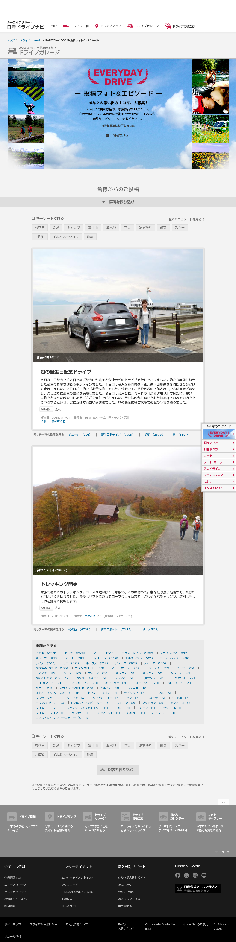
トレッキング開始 (59, 584)
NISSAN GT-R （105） (53, 668)
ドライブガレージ (30, 40)
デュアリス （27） (184, 678)
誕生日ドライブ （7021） (118, 434)
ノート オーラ (213, 462)
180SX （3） (181, 698)
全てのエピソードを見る (184, 219)
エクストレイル (213, 488)
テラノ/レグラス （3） (51, 702)
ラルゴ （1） (123, 707)
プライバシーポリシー (43, 924)
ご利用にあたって (77, 924)
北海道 (39, 237)
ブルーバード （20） (180, 683)
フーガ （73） (186, 668)
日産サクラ (211, 449)
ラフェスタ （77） (158, 668)
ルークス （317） (97, 663)
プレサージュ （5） (48, 698)
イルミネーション (66, 237)
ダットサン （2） (153, 702)
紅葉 (163, 227)
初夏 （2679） (154, 434)
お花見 (39, 227)
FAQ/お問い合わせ (126, 926)
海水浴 (111, 227)
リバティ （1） (146, 707)
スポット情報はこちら (54, 421)
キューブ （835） (48, 658)
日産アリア (211, 442)
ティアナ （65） (47, 673)
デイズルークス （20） (84, 683)
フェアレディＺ (213, 475)
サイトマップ (222, 852)
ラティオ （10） (138, 688)
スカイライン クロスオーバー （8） (59, 692)
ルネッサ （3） (157, 698)
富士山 (93, 227)
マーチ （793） (76, 658)
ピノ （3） (134, 698)
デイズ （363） (46, 663)
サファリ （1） (81, 713)
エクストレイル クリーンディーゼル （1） (63, 717)
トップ (11, 40)
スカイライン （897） (175, 653)
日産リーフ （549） (106, 658)
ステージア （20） (148, 683)
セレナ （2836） (76, 653)
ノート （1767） (104, 653)
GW (56, 227)
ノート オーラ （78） (125, 668)
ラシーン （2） (127, 702)
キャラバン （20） (117, 683)
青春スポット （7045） (117, 629)
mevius (90, 616)
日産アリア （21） (52, 683)
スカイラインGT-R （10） (77, 688)
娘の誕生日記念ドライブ (66, 372)
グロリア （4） (77, 698)
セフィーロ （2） (181, 702)
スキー (180, 227)
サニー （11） (45, 688)
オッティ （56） (99, 673)
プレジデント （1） (109, 713)
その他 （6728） (80, 629)
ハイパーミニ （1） (164, 713)
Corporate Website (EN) (160, 926)
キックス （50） (154, 673)
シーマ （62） (73, 673)
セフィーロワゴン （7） (103, 692)
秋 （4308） (151, 629)
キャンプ (73, 227)
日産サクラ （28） (154, 678)
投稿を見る (120, 135)
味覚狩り (145, 227)
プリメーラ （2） (47, 707)
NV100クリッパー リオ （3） (91, 702)
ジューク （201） (80, 434)
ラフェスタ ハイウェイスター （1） (86, 707)
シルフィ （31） (125, 678)
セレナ (208, 481)
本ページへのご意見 (195, 924)
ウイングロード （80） (90, 668)
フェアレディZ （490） (176, 658)
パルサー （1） (136, 713)
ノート (208, 455)
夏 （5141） (181, 434)
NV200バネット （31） (93, 678)
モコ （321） (71, 663)
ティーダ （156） (156, 663)
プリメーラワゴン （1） (51, 713)
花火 (127, 227)
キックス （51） (126, 673)
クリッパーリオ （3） (107, 698)
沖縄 (90, 237)
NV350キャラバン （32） (53, 678)
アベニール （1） (173, 707)
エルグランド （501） (139, 658)
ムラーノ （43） (182, 673)
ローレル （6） (163, 692)
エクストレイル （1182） (138, 653)
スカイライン (212, 468)
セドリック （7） (135, 692)
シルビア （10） (111, 688)
